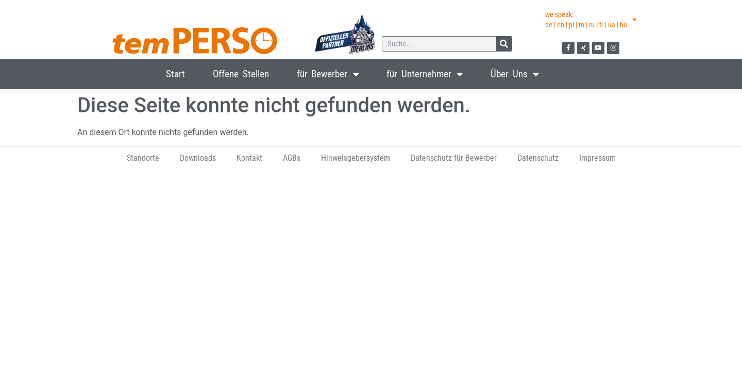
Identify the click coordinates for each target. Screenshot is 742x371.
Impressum (597, 158)
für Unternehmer (424, 74)
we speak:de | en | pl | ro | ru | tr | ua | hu (591, 19)
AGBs (291, 158)
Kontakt (249, 158)
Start (175, 74)
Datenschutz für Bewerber (454, 158)
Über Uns (515, 74)
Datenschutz (538, 158)
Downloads (198, 158)
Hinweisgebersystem (355, 158)
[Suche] (504, 44)
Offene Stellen (241, 74)
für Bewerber (328, 74)
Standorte (143, 158)
